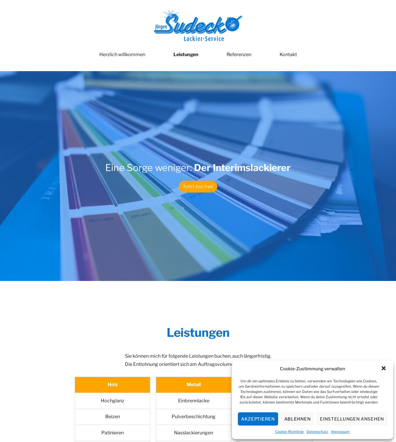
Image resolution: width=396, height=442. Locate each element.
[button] (383, 368)
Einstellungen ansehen (352, 419)
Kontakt (288, 54)
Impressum (340, 431)
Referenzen (239, 54)
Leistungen (185, 54)
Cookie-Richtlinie (289, 431)
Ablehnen (297, 419)
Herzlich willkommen (122, 54)
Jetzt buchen (198, 186)
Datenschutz (317, 431)
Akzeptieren (258, 419)
